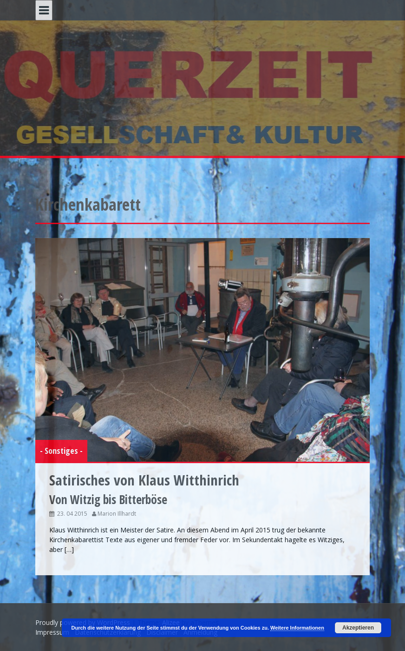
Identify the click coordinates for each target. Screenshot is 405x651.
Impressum (52, 632)
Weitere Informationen (297, 628)
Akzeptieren (358, 627)
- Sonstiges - (61, 450)
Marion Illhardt (117, 514)
